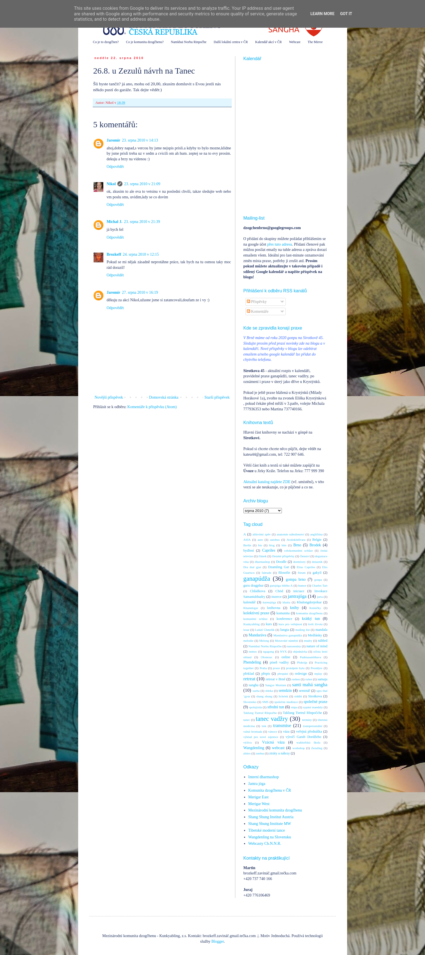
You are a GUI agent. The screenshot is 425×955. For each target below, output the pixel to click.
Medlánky (315, 635)
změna (260, 753)
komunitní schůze (255, 618)
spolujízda (255, 707)
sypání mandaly (313, 707)
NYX (283, 651)
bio (260, 545)
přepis (265, 674)
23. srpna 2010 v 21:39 (142, 222)
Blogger (218, 941)
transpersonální (312, 726)
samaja (323, 679)
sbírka (269, 690)
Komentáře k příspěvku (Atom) (152, 407)
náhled (323, 641)
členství (305, 556)
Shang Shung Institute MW (269, 824)
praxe (276, 668)
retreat (249, 678)
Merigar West (259, 804)
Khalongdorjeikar (309, 602)
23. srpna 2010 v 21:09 (142, 184)
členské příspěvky (283, 556)
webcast (278, 748)
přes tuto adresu (279, 244)
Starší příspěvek (217, 397)
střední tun (275, 707)
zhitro (247, 753)
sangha (254, 685)
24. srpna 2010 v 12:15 (141, 254)
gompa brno (296, 579)
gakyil (317, 573)
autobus (275, 539)
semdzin (285, 690)
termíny (307, 719)
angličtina (316, 534)
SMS (265, 702)
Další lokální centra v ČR (231, 42)
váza (286, 731)
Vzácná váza (273, 742)
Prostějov (316, 668)
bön (284, 545)
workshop (298, 748)
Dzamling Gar (278, 567)
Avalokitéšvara (296, 539)
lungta (284, 630)
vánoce (272, 731)
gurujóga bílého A (281, 585)
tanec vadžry (272, 718)
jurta (320, 596)
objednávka (300, 651)
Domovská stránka (163, 397)
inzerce (276, 597)
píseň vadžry (279, 662)
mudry (308, 640)
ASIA (247, 539)
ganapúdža (256, 578)
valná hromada (252, 731)
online (286, 657)
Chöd (279, 591)
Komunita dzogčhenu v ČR (269, 790)
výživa (247, 742)
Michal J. (114, 222)
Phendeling (252, 662)
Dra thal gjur (252, 567)
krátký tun (311, 619)
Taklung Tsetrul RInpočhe (260, 712)
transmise (282, 725)
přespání (282, 673)
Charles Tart (319, 585)
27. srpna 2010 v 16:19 (140, 292)
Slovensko (250, 702)
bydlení (248, 550)
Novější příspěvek (109, 397)
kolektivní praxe (256, 613)
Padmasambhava (310, 657)
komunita (283, 613)
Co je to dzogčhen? (106, 42)
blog (272, 545)
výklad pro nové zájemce (260, 736)
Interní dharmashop (263, 777)
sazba (256, 690)
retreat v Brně (275, 679)
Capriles (268, 550)
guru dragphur (253, 585)
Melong (264, 640)
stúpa (294, 707)
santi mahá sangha (310, 684)
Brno (297, 545)
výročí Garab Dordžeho (303, 737)
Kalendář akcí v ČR (268, 42)
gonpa (318, 579)
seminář (304, 691)
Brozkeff (114, 254)
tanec (246, 719)
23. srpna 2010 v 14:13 (140, 140)
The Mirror (315, 42)
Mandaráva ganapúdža (287, 635)
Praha (263, 668)
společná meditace (286, 702)
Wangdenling (253, 748)
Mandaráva (257, 635)
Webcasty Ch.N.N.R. (264, 843)
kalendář (249, 602)
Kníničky (315, 608)
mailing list (302, 629)
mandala (321, 630)
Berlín (247, 545)
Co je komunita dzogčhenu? (145, 42)
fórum (301, 572)
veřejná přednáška (309, 731)
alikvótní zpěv (261, 534)
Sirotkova (315, 696)
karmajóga (269, 602)
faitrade (266, 572)
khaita (286, 602)
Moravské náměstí (286, 640)
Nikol (111, 184)
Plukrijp (302, 662)
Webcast (294, 42)
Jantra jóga (256, 784)
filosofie (284, 573)
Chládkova (257, 591)
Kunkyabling (251, 624)
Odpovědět (115, 166)
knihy (294, 608)
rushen (296, 679)
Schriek (283, 696)
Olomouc (267, 657)
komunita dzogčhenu (309, 613)
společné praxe (316, 702)
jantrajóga (297, 596)
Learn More (322, 13)
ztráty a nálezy (279, 753)
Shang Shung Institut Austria (270, 817)
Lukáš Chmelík (264, 629)
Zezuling (316, 748)
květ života (315, 624)
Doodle (281, 562)
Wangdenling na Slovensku (269, 837)
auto (260, 539)
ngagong (268, 651)
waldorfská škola (308, 742)
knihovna (273, 608)
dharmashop (262, 561)
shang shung (264, 696)
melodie (248, 640)
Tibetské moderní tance (266, 830)
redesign (301, 674)
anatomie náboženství (290, 534)
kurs (269, 624)
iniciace (298, 591)
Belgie (317, 540)
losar (246, 629)
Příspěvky (257, 302)
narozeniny (294, 646)
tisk (264, 726)
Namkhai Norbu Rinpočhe (188, 42)
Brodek (315, 545)
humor (302, 585)
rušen (308, 679)
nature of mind (317, 646)
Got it (346, 13)
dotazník (317, 561)
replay (318, 673)
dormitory (299, 561)
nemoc (253, 651)
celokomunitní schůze (298, 550)
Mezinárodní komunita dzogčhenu (275, 810)
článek (262, 556)
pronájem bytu (295, 668)
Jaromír (113, 140)
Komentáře (258, 311)
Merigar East (258, 797)
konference (284, 619)
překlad (248, 674)
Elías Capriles (306, 567)
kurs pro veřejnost (290, 624)
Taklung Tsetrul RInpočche (302, 713)
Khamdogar (250, 608)
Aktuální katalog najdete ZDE (267, 482)
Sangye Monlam (275, 685)
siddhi (298, 696)
